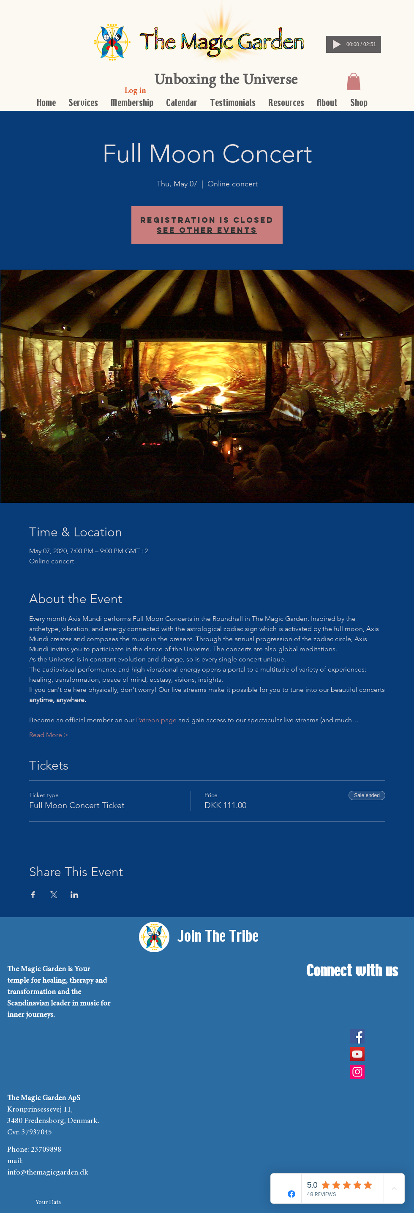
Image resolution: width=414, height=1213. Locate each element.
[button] (353, 81)
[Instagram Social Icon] (357, 1072)
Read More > (48, 735)
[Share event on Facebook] (33, 894)
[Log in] (135, 91)
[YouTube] (357, 1054)
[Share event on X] (54, 894)
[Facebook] (357, 1036)
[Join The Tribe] (218, 937)
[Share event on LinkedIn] (75, 894)
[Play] (336, 44)
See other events (207, 230)
